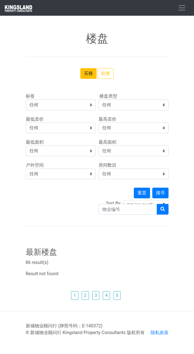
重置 (141, 193)
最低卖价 (35, 119)
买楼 (88, 73)
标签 (30, 96)
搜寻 (160, 193)
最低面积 (35, 142)
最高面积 (107, 142)
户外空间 (35, 165)
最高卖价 (107, 119)
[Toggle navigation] (182, 8)
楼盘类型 (108, 96)
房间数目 (107, 165)
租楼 (105, 73)
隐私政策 (160, 332)
